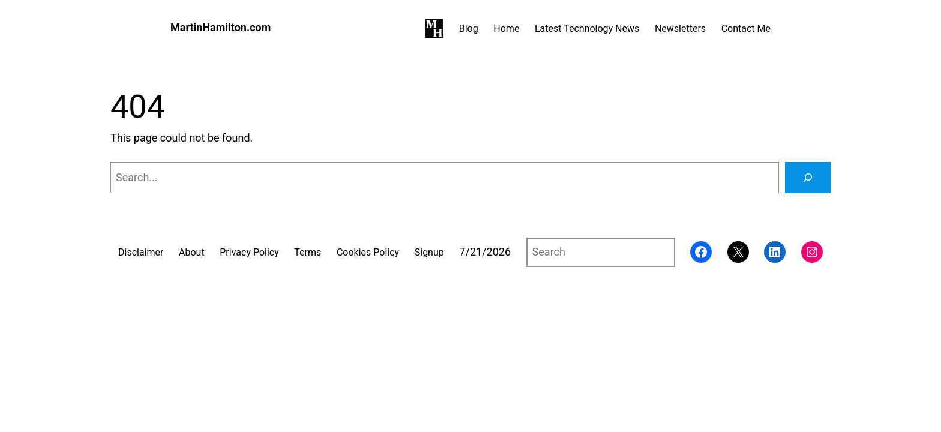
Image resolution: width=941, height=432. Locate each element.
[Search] (808, 177)
